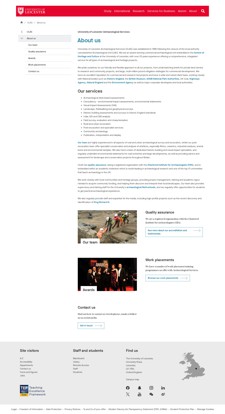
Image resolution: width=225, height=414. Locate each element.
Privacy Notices (72, 409)
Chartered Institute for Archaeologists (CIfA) (170, 164)
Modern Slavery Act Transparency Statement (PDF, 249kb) (138, 409)
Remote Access (81, 365)
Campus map (132, 379)
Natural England (95, 82)
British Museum (137, 78)
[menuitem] (107, 11)
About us (31, 38)
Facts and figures (28, 372)
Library (76, 361)
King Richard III (101, 202)
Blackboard (78, 358)
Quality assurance (37, 51)
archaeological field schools (141, 187)
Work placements (37, 64)
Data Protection (54, 409)
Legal (14, 409)
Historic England (115, 78)
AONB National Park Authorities (163, 78)
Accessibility (26, 361)
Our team (32, 44)
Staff (75, 368)
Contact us (33, 71)
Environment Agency (122, 82)
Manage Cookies (205, 409)
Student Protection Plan (182, 409)
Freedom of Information (31, 409)
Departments (26, 365)
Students (77, 372)
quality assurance (97, 164)
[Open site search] (203, 11)
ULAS (30, 22)
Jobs (22, 375)
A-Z (21, 358)
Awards (31, 58)
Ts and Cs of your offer (94, 409)
